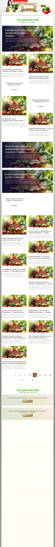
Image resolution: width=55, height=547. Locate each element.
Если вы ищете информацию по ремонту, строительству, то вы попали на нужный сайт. (22, 15)
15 (22, 380)
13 (45, 375)
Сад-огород (46, 15)
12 (40, 375)
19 (32, 380)
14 (50, 375)
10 (30, 375)
